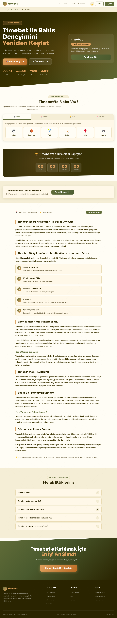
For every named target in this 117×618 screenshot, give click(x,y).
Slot (73, 4)
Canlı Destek (75, 592)
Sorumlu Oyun (99, 600)
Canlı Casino (50, 596)
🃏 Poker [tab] (100, 119)
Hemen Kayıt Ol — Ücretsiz (58, 568)
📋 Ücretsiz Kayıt (40, 61)
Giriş (99, 4)
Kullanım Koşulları (100, 596)
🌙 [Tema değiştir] (92, 4)
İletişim (73, 600)
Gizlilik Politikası (100, 592)
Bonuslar (81, 4)
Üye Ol (109, 4)
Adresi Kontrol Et (62, 194)
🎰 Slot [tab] (72, 119)
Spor (58, 4)
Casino (66, 4)
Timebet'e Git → (91, 57)
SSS (72, 596)
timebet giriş (110, 614)
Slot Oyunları (50, 600)
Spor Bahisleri (51, 592)
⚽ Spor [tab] (17, 119)
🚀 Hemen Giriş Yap (15, 61)
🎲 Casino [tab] (44, 119)
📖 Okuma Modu (94, 212)
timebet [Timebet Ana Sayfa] (10, 4)
